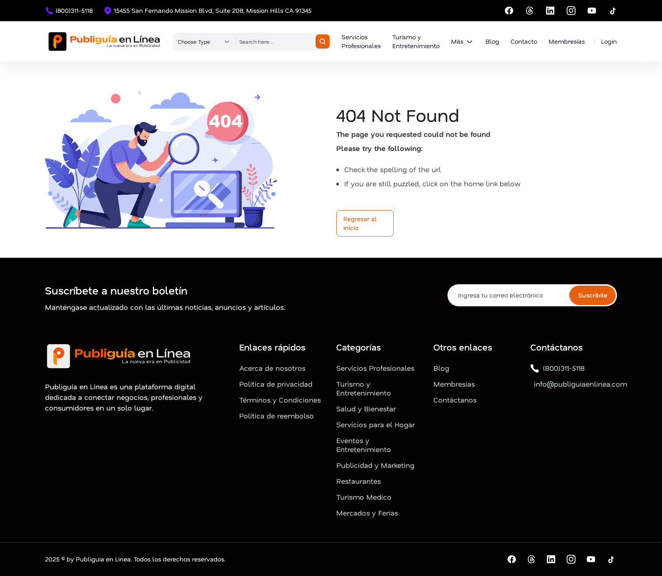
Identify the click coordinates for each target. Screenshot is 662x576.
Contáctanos (455, 399)
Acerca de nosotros (272, 368)
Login (609, 41)
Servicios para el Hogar (375, 424)
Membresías (567, 41)
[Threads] (529, 11)
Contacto (524, 41)
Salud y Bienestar (366, 408)
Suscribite (592, 295)
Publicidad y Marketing (375, 465)
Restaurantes (358, 481)
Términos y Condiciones (280, 399)
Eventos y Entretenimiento (363, 445)
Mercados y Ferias (367, 512)
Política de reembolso (276, 415)
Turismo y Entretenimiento (416, 41)
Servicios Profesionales (361, 41)
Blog (492, 41)
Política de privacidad (275, 384)
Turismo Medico (363, 497)
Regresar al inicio (360, 223)
